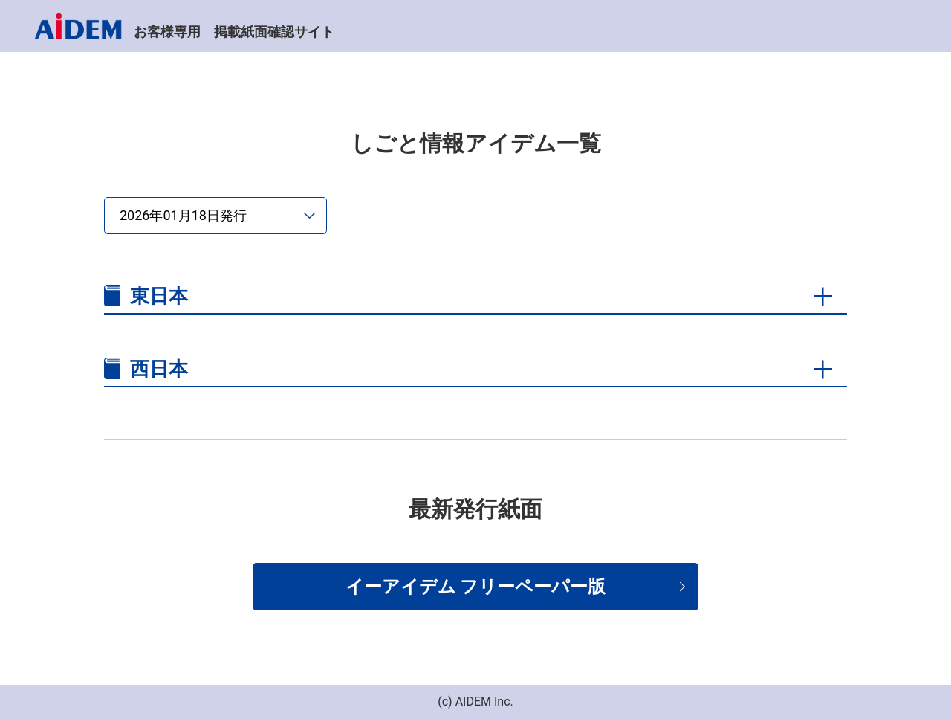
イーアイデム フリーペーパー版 (475, 586)
